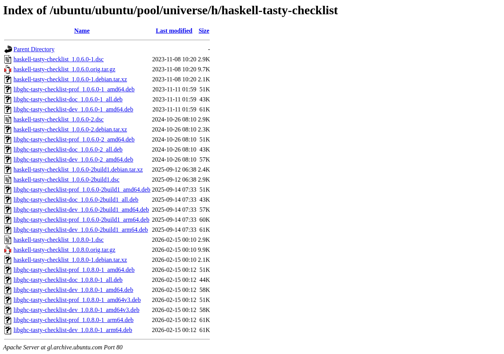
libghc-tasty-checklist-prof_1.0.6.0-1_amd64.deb (74, 89)
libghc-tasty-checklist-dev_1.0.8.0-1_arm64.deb (73, 330)
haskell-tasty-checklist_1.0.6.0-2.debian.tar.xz (70, 129)
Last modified (174, 30)
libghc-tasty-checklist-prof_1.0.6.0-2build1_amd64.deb (82, 189)
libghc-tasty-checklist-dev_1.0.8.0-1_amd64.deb (73, 290)
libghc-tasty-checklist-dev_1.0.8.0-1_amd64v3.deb (76, 310)
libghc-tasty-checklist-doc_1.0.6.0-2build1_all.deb (76, 199)
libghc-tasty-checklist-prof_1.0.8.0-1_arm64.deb (74, 320)
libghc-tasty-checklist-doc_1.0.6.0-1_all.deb (68, 99)
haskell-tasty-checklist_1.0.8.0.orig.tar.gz (64, 249)
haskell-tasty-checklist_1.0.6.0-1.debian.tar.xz (70, 79)
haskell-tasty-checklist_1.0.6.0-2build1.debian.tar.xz (78, 169)
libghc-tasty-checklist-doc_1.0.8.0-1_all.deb (68, 279)
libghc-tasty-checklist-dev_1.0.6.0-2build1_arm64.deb (81, 229)
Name (82, 30)
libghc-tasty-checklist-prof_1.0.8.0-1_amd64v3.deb (77, 300)
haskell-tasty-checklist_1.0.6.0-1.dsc (59, 59)
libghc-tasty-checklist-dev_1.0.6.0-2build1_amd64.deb (81, 209)
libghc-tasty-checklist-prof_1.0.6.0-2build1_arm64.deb (81, 219)
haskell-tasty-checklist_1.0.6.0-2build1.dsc (67, 179)
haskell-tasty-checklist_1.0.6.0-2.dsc (59, 119)
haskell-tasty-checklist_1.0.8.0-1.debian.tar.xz (70, 259)
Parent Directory (34, 49)
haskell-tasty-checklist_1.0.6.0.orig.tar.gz (64, 69)
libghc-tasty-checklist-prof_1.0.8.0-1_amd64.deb (74, 269)
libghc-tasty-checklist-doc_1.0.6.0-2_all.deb (68, 149)
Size (204, 30)
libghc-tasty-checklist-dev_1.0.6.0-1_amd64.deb (73, 109)
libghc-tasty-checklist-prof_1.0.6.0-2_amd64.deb (74, 139)
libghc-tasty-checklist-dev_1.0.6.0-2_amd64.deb (73, 159)
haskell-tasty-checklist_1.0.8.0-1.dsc (59, 239)
